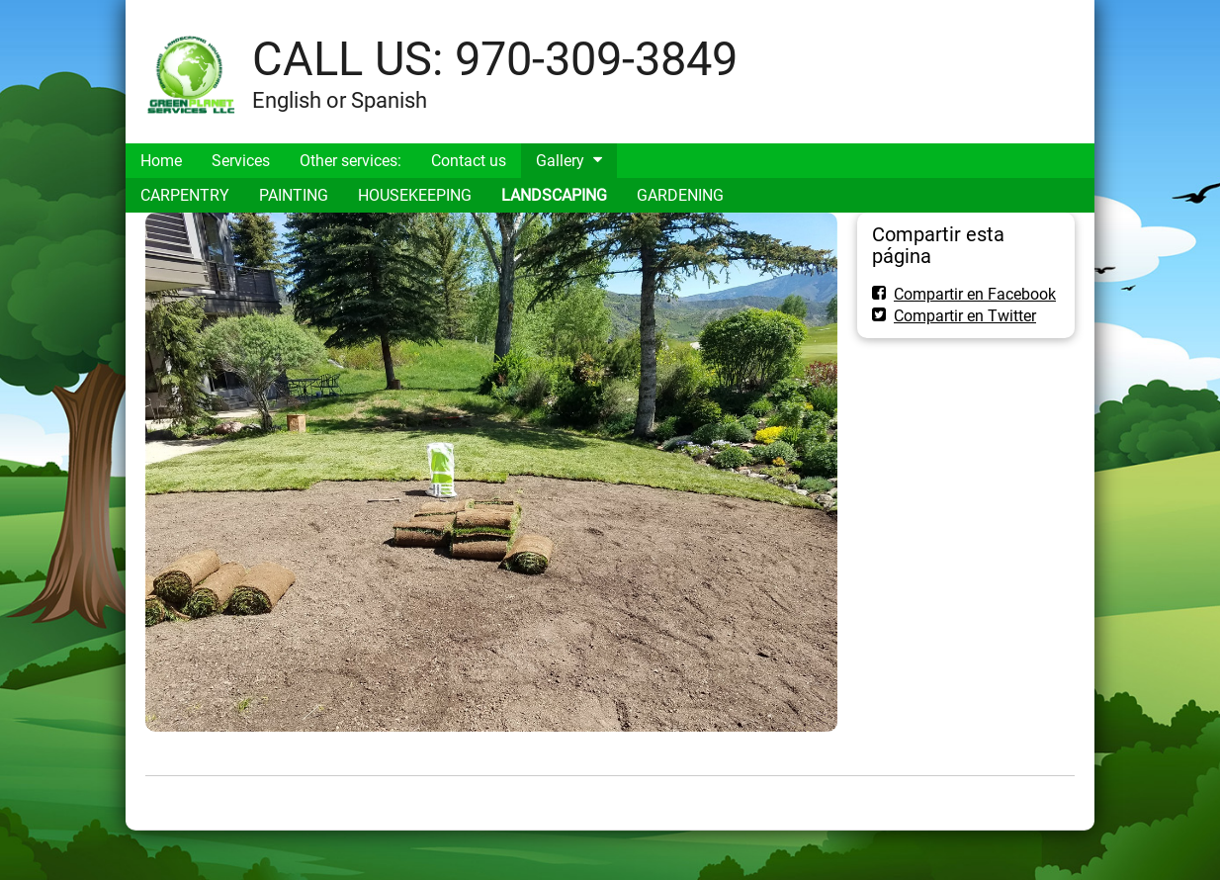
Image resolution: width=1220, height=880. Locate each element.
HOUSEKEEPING (415, 195)
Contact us (468, 160)
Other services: (350, 160)
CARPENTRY (184, 195)
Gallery (560, 160)
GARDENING (680, 195)
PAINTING (293, 195)
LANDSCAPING (554, 195)
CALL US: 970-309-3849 (495, 59)
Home (161, 160)
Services (241, 160)
